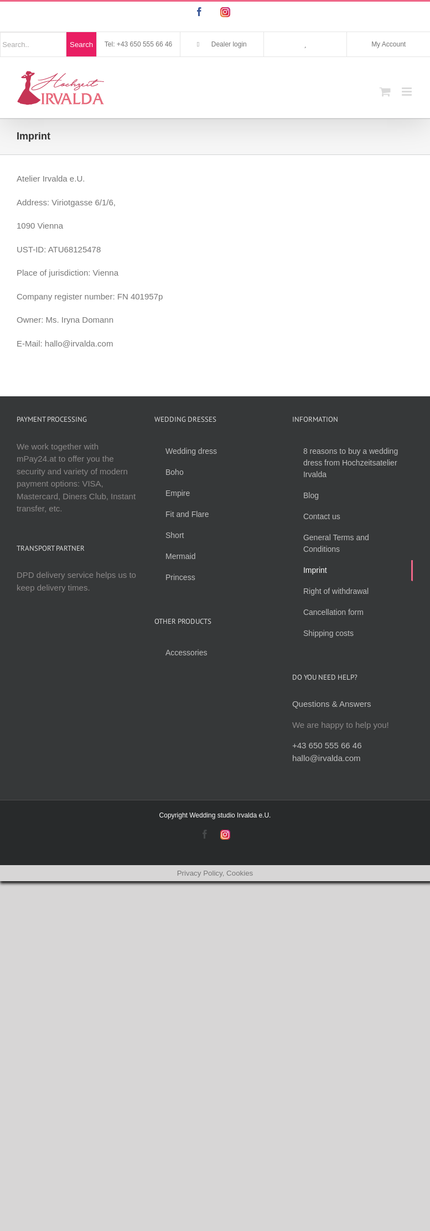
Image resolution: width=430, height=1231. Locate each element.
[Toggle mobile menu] (407, 91)
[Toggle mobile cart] (385, 91)
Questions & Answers (331, 703)
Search (81, 44)
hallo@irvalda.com (326, 758)
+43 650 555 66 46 (327, 745)
